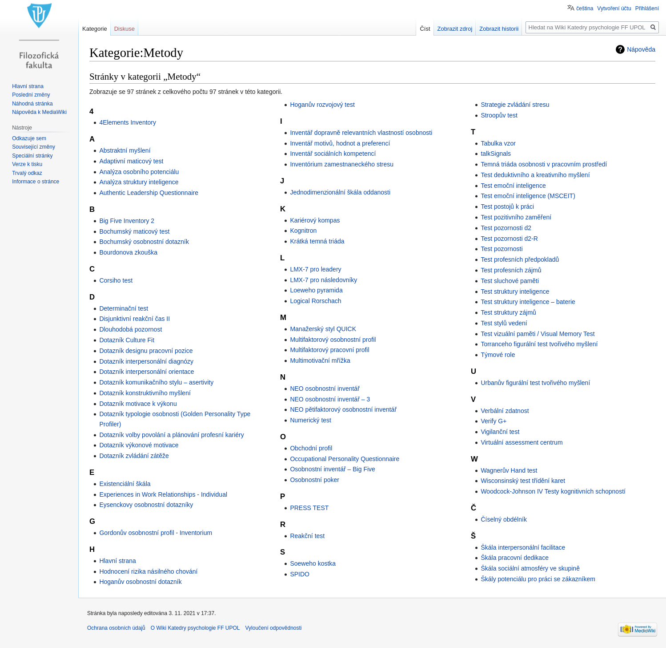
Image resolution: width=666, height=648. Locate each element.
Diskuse (124, 28)
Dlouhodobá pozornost (130, 329)
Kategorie (94, 28)
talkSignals (496, 153)
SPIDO (299, 574)
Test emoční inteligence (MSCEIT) (528, 195)
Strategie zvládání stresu (515, 104)
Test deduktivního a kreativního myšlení (535, 174)
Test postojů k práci (507, 206)
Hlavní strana (117, 560)
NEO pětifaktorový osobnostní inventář (343, 409)
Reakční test (307, 535)
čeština (584, 8)
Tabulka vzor (498, 143)
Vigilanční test (500, 431)
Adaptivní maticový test (131, 161)
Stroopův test (499, 115)
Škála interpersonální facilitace (523, 547)
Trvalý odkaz (27, 173)
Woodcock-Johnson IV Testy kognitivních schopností (553, 491)
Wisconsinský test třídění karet (523, 480)
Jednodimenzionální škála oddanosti (340, 192)
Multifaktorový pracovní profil (329, 349)
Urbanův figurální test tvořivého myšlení (535, 382)
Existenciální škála (124, 483)
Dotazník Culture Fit (126, 340)
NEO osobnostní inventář (324, 388)
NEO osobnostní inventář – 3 (330, 399)
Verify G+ (493, 421)
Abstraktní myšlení (124, 150)
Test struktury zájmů (508, 312)
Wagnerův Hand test (509, 470)
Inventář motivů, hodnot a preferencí (340, 143)
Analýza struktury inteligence (138, 182)
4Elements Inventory (127, 122)
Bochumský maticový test (134, 231)
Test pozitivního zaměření (516, 217)
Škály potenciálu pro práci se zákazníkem (538, 579)
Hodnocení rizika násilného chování (148, 571)
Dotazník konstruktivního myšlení (144, 393)
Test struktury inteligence (515, 291)
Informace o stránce (35, 181)
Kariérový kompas (315, 220)
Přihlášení (647, 8)
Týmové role (498, 354)
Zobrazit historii (498, 28)
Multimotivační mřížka (320, 360)
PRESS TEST (309, 507)
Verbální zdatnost (505, 410)
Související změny (33, 147)
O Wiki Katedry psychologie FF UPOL (195, 628)
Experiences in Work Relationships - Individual (163, 494)
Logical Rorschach (315, 300)
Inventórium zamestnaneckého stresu (341, 164)
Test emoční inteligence (513, 185)
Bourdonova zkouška (128, 252)
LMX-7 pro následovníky (323, 280)
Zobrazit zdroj (455, 28)
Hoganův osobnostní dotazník (140, 581)
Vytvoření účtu (614, 8)
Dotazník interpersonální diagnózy (146, 361)
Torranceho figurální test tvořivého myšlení (539, 344)
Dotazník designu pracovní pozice (146, 350)
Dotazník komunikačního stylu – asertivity (156, 382)
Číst (425, 28)
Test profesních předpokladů (520, 259)
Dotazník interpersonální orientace (146, 371)
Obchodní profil (311, 448)
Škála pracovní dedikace (515, 557)
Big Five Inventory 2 (126, 220)
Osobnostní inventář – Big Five (332, 469)
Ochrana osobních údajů (116, 628)
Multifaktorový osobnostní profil (333, 339)
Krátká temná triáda (317, 241)
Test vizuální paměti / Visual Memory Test (537, 333)
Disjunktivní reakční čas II (134, 318)
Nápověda (641, 49)
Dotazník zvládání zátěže (134, 455)
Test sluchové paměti (510, 280)
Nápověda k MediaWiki (39, 112)
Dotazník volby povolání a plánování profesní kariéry (171, 434)
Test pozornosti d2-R (509, 238)
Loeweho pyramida (316, 290)
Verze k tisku (27, 164)
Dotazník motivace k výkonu (138, 403)
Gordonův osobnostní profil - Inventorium (155, 532)
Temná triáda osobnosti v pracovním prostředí (544, 164)
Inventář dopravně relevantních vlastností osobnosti (361, 132)
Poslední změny (31, 95)
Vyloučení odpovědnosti (273, 628)
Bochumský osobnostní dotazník (144, 241)
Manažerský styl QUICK (323, 328)
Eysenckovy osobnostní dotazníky (146, 504)
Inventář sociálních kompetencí (333, 153)
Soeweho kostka (313, 563)
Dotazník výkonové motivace (138, 445)
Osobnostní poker (314, 479)
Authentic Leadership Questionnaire (148, 192)
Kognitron (303, 230)
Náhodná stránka (32, 104)
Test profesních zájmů (511, 270)
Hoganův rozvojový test (322, 104)
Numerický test (310, 420)
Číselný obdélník (504, 519)
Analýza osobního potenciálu (139, 171)
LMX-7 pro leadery (315, 269)
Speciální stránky (32, 156)
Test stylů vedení (504, 323)
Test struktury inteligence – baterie (528, 301)
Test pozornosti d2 (506, 227)
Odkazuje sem (29, 138)
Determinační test (123, 308)
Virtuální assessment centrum (521, 442)
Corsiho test (115, 280)
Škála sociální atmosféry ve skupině (530, 568)
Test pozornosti (501, 248)
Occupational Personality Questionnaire (344, 458)
